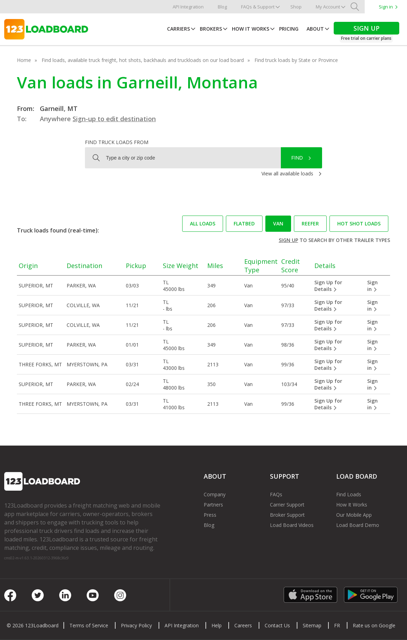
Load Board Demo (357, 525)
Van (278, 223)
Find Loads (348, 494)
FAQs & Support (258, 7)
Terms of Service (88, 625)
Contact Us (277, 625)
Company (215, 494)
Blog (222, 7)
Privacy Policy (136, 625)
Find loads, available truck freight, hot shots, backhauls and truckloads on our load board (143, 60)
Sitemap (312, 625)
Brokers (211, 28)
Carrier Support (287, 504)
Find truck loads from (116, 142)
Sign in (386, 7)
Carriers (178, 28)
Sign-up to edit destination (114, 118)
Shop (296, 7)
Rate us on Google (374, 625)
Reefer (310, 223)
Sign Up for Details (328, 285)
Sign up (288, 240)
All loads (202, 223)
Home (24, 60)
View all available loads (287, 173)
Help (216, 625)
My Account (328, 7)
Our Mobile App (354, 514)
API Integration (188, 7)
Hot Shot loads (359, 223)
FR (337, 625)
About (315, 28)
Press (210, 514)
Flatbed (244, 223)
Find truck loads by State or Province (296, 60)
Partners (213, 504)
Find (297, 158)
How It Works (250, 28)
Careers (243, 625)
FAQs (276, 494)
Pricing (288, 28)
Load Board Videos (292, 525)
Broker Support (287, 514)
